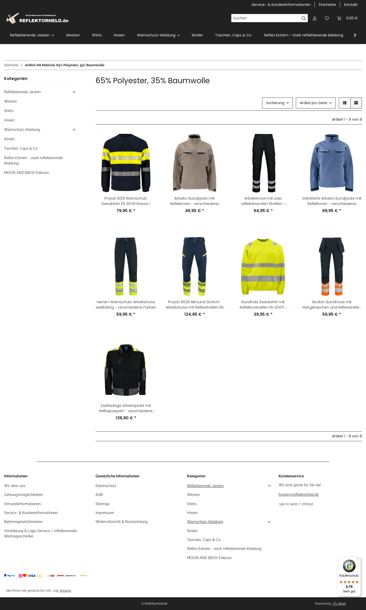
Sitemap (103, 504)
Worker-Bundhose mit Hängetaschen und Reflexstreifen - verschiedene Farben (331, 304)
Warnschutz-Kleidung (22, 130)
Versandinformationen (22, 504)
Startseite (327, 4)
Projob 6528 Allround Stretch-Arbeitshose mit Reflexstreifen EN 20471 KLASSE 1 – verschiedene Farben (194, 304)
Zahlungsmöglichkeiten (23, 495)
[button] (315, 18)
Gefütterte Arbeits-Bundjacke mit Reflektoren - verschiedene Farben (331, 201)
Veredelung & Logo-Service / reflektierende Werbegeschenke (40, 533)
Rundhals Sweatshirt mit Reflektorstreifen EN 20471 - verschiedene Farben (263, 304)
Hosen (9, 120)
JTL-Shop (339, 603)
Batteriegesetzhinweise (23, 522)
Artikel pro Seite (313, 102)
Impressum (105, 513)
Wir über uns (14, 486)
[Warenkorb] (347, 18)
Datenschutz (106, 486)
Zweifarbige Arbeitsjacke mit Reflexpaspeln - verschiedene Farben (125, 408)
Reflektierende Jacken (22, 92)
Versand (65, 590)
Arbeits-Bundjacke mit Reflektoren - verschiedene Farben (194, 201)
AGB (99, 495)
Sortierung (275, 102)
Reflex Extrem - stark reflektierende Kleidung (33, 160)
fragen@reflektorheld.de (299, 494)
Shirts (8, 111)
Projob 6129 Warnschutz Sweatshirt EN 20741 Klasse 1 (125, 201)
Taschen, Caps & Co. (21, 148)
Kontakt (351, 4)
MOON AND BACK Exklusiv (26, 173)
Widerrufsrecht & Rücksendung (122, 522)
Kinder (9, 139)
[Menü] (358, 560)
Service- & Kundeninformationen (281, 4)
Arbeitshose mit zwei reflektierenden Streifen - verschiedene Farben (263, 201)
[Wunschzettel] (327, 18)
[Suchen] (265, 18)
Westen (10, 101)
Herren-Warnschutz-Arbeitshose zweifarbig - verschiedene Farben (126, 304)
